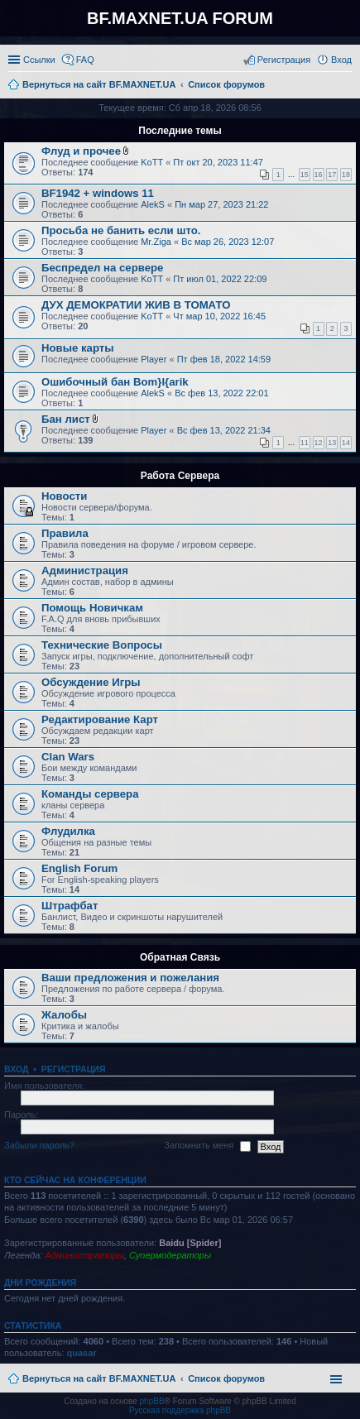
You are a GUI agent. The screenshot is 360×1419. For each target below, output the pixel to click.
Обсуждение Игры (90, 682)
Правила (65, 533)
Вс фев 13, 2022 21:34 (224, 430)
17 (332, 174)
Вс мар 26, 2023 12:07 (227, 242)
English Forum (79, 868)
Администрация (84, 570)
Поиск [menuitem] (347, 86)
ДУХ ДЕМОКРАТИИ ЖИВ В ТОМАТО (135, 305)
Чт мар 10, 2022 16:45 (219, 316)
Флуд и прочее (81, 151)
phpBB (152, 1401)
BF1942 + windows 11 (97, 193)
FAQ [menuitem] (85, 60)
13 (332, 443)
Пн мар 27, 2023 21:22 (221, 204)
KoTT (152, 162)
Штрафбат (69, 905)
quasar (82, 1353)
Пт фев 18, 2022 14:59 (224, 359)
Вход (16, 1069)
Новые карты (77, 348)
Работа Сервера (180, 476)
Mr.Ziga (156, 242)
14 (346, 443)
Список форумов (226, 1378)
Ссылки (39, 60)
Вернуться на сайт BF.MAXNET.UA (98, 1378)
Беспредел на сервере (102, 267)
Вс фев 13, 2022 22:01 (221, 393)
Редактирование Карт (99, 719)
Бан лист (65, 419)
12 (318, 443)
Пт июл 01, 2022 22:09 (219, 279)
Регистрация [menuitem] (283, 60)
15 (304, 174)
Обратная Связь (180, 957)
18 (346, 174)
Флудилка (68, 831)
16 (318, 174)
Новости (64, 496)
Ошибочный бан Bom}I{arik (115, 382)
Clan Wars (67, 756)
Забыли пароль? (39, 1145)
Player (153, 359)
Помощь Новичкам (92, 608)
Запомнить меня (207, 1146)
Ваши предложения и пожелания (130, 977)
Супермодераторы (170, 1255)
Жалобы (64, 1015)
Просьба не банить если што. (120, 230)
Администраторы (84, 1255)
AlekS (153, 204)
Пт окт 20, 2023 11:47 (218, 162)
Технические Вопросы (101, 645)
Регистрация (73, 1069)
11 (304, 443)
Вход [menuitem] (341, 60)
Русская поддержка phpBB (180, 1410)
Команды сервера (90, 794)
